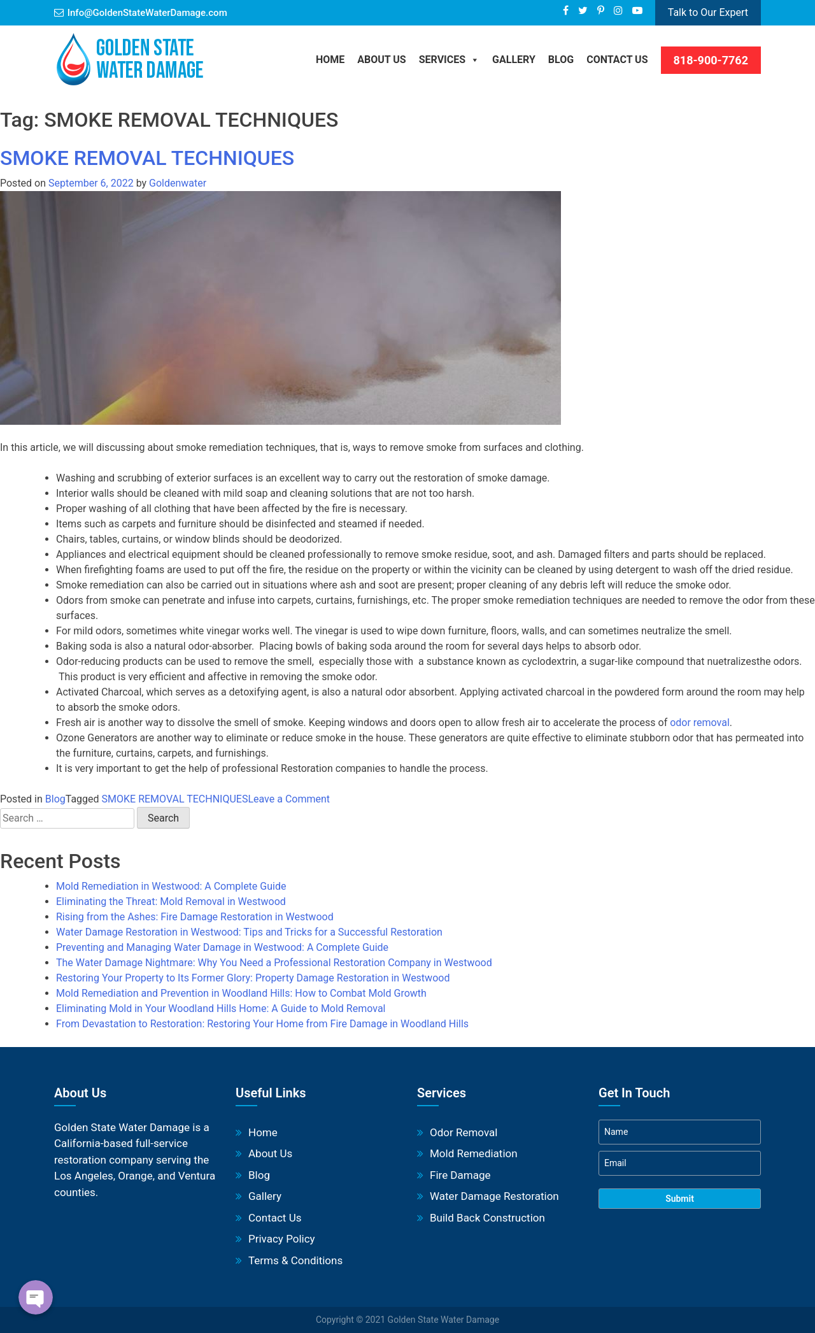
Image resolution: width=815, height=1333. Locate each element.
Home (330, 59)
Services (449, 59)
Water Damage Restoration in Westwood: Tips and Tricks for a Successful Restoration (249, 932)
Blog (55, 799)
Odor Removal (463, 1132)
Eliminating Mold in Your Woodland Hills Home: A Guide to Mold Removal (220, 1008)
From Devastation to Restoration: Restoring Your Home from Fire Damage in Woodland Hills (262, 1024)
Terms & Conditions (295, 1260)
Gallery (513, 59)
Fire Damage (460, 1175)
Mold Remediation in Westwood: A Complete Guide (171, 886)
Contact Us (617, 59)
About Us (381, 59)
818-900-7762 (711, 60)
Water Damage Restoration (494, 1196)
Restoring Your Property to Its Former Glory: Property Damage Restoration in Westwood (253, 978)
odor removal (700, 722)
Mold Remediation (474, 1153)
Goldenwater (177, 183)
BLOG (561, 59)
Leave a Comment (289, 799)
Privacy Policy (281, 1238)
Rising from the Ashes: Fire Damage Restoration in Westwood (195, 917)
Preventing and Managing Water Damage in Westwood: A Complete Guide (222, 947)
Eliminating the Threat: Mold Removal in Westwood (171, 901)
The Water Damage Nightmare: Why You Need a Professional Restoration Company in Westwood (274, 963)
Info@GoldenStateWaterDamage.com (147, 12)
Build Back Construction (487, 1217)
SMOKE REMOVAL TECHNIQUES (147, 158)
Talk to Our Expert (708, 12)
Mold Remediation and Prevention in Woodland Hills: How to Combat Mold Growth (241, 993)
